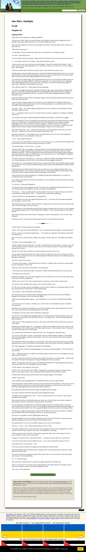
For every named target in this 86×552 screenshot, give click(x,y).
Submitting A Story (27, 2)
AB (50, 6)
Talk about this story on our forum (43, 474)
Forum (54, 4)
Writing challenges (64, 1)
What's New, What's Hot (64, 4)
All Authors (45, 6)
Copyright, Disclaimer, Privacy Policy (48, 518)
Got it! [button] (80, 549)
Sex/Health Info (59, 2)
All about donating (31, 1)
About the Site (47, 4)
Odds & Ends (39, 4)
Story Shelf (40, 1)
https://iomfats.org (32, 518)
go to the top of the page (60, 481)
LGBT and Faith (69, 2)
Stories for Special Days (51, 1)
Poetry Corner (50, 2)
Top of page (9, 514)
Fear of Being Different (28, 4)
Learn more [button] (64, 549)
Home (23, 1)
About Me (77, 2)
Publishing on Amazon (39, 2)
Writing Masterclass (75, 1)
